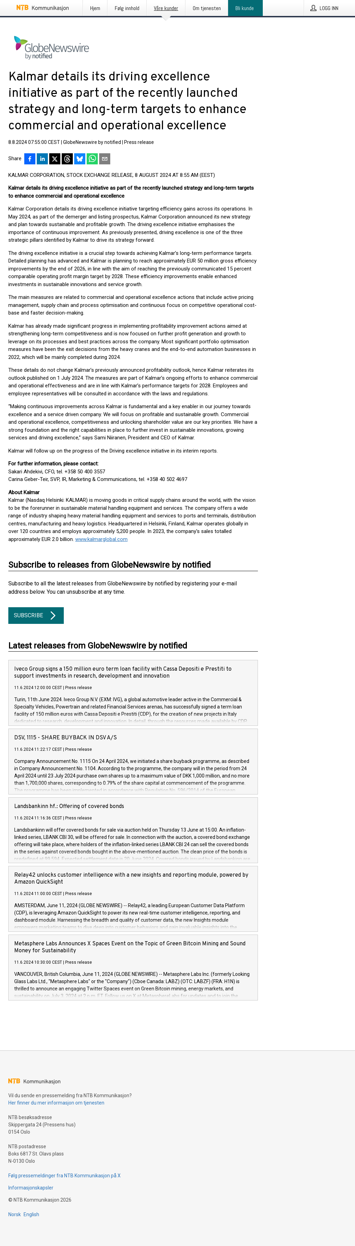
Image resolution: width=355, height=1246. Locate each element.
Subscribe (36, 615)
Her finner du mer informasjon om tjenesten (56, 1103)
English (31, 1214)
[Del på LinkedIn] (42, 159)
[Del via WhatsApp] (92, 159)
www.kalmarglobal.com (101, 539)
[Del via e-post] (104, 159)
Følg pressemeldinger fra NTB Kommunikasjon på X (64, 1175)
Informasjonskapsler (30, 1188)
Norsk (14, 1214)
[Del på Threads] (67, 159)
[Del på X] (54, 159)
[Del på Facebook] (29, 159)
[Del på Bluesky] (79, 159)
